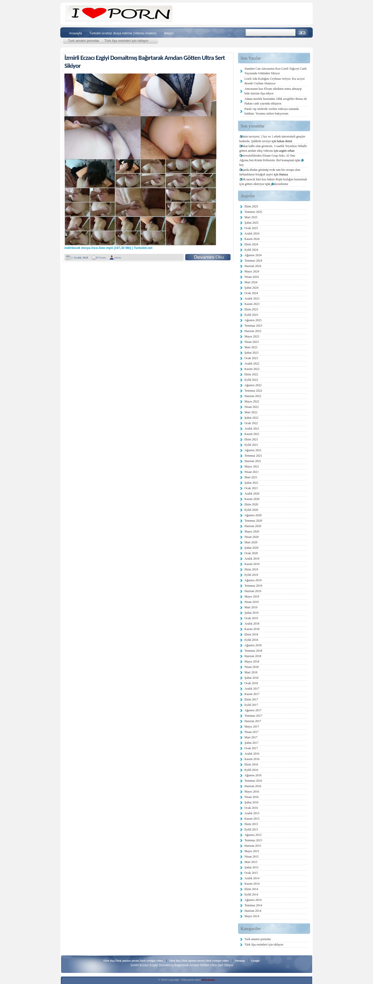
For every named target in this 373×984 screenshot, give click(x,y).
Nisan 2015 (251, 856)
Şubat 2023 (251, 352)
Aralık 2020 (251, 493)
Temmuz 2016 (253, 781)
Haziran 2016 (252, 786)
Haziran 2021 (252, 461)
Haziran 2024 (252, 266)
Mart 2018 (250, 672)
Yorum (101, 257)
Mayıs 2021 (251, 466)
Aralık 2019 (251, 558)
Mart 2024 (250, 282)
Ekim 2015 (251, 824)
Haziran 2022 (252, 396)
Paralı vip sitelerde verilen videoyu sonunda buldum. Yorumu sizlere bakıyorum (271, 111)
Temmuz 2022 (253, 390)
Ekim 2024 (251, 244)
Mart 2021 (250, 477)
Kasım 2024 (251, 239)
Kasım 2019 (251, 564)
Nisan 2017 (251, 732)
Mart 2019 (250, 607)
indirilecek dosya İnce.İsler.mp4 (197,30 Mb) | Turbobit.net (108, 248)
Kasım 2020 (251, 499)
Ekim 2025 (251, 206)
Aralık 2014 (251, 878)
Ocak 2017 (251, 748)
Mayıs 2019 (251, 596)
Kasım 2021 (251, 434)
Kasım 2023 (251, 304)
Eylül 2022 (251, 380)
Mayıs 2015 (251, 851)
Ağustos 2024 (252, 255)
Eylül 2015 (251, 829)
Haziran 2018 (252, 656)
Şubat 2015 (251, 867)
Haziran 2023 (252, 331)
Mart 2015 (250, 862)
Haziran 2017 (252, 721)
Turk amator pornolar (83, 41)
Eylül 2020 (251, 510)
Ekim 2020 (251, 504)
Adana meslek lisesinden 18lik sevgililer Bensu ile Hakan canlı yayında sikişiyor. (275, 101)
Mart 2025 (250, 217)
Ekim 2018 (251, 634)
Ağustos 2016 (252, 775)
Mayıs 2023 (251, 336)
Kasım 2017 (251, 694)
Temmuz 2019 (253, 585)
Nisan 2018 (251, 667)
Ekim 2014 (251, 889)
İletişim (169, 33)
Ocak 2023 (251, 358)
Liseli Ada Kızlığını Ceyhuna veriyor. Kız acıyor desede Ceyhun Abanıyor (274, 81)
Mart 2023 (250, 347)
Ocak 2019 (251, 618)
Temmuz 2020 (253, 520)
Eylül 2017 (251, 705)
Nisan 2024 (251, 277)
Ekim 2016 (251, 764)
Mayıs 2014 (251, 916)
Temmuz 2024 (253, 260)
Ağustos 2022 (252, 385)
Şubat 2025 (251, 222)
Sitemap (240, 960)
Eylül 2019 (251, 575)
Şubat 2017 (251, 743)
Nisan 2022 (251, 407)
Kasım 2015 (251, 818)
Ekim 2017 (251, 699)
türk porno (208, 979)
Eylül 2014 (251, 894)
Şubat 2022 (251, 418)
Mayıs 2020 (251, 531)
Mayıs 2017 (251, 726)
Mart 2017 (250, 737)
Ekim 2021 (251, 439)
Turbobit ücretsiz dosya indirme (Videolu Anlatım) (123, 33)
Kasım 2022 (251, 369)
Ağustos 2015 (252, 835)
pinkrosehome (279, 184)
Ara (302, 32)
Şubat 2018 (251, 678)
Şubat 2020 (251, 548)
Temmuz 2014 (253, 905)
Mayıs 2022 (251, 401)
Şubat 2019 (251, 613)
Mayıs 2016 (251, 791)
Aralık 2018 (251, 623)
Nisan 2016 (251, 797)
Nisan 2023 (251, 342)
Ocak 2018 (251, 683)
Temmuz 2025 (253, 212)
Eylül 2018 (251, 640)
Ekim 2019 (251, 569)
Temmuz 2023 (253, 325)
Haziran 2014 (252, 911)
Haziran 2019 (252, 591)
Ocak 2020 (251, 553)
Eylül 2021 (251, 445)
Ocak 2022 (251, 423)
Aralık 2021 (251, 428)
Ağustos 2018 (252, 645)
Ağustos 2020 (252, 515)
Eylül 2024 (251, 250)
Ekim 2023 (251, 309)
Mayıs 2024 (251, 271)
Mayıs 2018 (251, 661)
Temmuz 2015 (253, 840)
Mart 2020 (250, 542)
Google (255, 960)
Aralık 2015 (251, 813)
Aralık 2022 (251, 363)
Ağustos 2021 (252, 450)
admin (117, 257)
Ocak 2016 (251, 808)
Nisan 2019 (251, 602)
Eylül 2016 (251, 770)
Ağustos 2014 (252, 900)
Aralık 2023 (251, 298)
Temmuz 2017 (253, 715)
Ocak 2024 (251, 293)
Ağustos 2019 (252, 580)
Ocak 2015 (251, 873)
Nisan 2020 (251, 537)
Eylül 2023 (251, 315)
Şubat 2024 (251, 287)
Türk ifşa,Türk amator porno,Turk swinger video (133, 960)
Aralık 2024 (251, 233)
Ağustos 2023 (252, 320)
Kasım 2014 (251, 883)
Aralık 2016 (251, 753)
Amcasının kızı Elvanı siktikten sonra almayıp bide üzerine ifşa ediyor (273, 91)
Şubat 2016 (251, 802)
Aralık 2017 (251, 688)
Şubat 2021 (251, 483)
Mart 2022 (250, 412)
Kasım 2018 (251, 629)
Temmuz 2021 (253, 455)
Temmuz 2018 (253, 650)
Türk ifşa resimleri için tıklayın (126, 41)
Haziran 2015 (252, 846)
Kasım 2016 (251, 759)
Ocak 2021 (251, 488)
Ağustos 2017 (252, 710)
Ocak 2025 (251, 228)
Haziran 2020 (252, 526)
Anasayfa (75, 33)
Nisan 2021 (251, 472)
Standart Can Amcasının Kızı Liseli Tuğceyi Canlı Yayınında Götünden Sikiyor (275, 71)
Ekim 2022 (251, 374)
